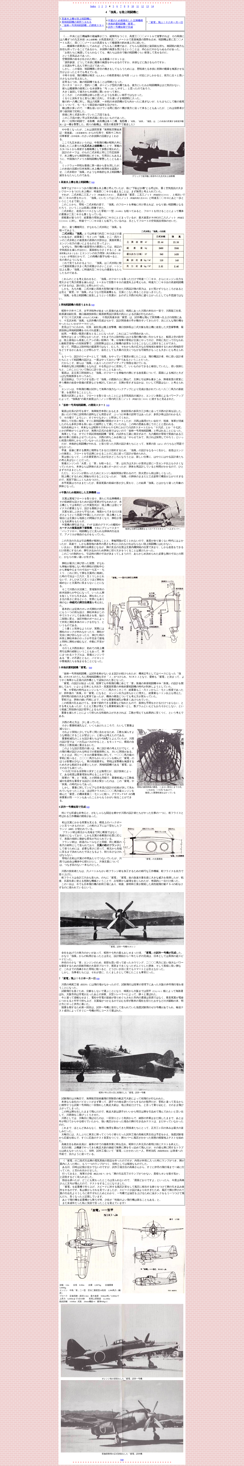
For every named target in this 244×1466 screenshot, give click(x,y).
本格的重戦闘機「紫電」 (121, 23)
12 (142, 6)
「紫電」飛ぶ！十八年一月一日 (165, 22)
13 (147, 6)
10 (132, 6)
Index (93, 6)
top (92, 182)
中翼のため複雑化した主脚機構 (125, 20)
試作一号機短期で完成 (120, 27)
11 (137, 6)
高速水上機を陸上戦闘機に (77, 18)
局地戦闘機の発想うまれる (77, 22)
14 (152, 6)
